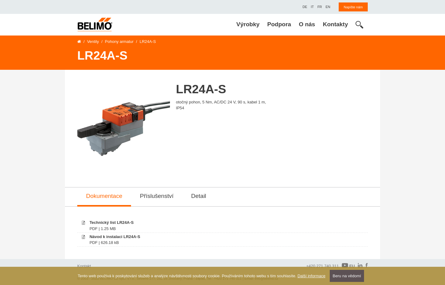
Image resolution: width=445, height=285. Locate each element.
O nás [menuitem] (307, 24)
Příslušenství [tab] (157, 196)
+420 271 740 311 (322, 266)
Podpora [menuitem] (279, 24)
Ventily (93, 41)
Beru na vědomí (347, 276)
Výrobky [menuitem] (248, 24)
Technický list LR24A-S (112, 222)
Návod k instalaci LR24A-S (115, 236)
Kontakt (84, 266)
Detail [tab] (198, 196)
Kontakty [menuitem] (335, 24)
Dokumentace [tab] (104, 196)
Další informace (311, 276)
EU (348, 265)
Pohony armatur (119, 41)
